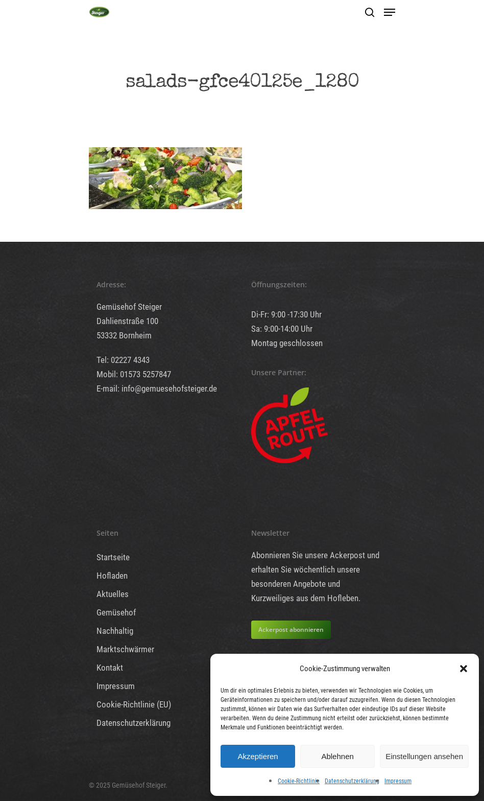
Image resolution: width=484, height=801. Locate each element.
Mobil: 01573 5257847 (133, 374)
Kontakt (109, 667)
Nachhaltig (114, 631)
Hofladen (112, 575)
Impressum (398, 781)
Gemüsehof (116, 612)
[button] (463, 668)
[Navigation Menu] (389, 12)
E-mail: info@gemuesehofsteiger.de (156, 388)
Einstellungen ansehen (424, 756)
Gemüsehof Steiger (129, 307)
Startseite (113, 557)
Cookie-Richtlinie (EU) (133, 704)
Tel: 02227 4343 (123, 360)
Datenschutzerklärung (352, 781)
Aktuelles (112, 594)
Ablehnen (337, 756)
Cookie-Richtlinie (299, 781)
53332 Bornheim (124, 335)
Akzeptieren (257, 756)
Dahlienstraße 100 (127, 321)
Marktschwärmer (125, 649)
